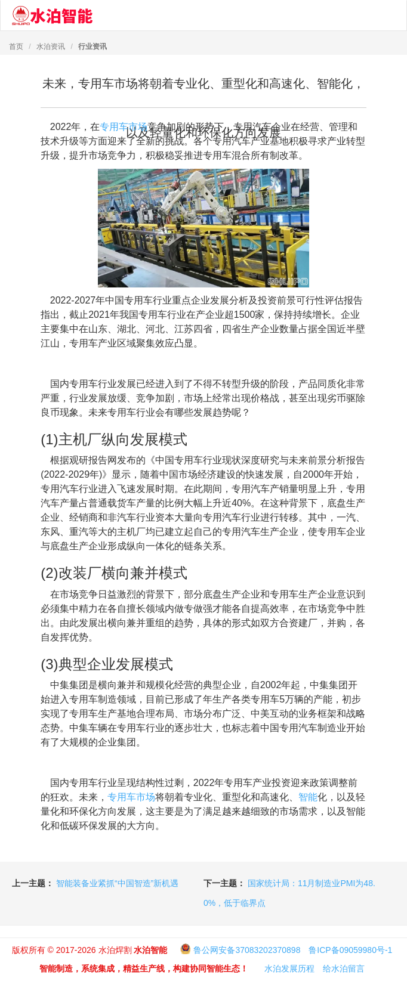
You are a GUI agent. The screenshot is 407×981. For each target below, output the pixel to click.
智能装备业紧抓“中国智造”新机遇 (117, 883)
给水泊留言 (344, 968)
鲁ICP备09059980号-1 (350, 950)
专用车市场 (123, 127)
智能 (307, 797)
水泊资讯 (50, 46)
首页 (16, 46)
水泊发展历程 (289, 968)
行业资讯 (92, 46)
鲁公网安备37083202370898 (246, 950)
